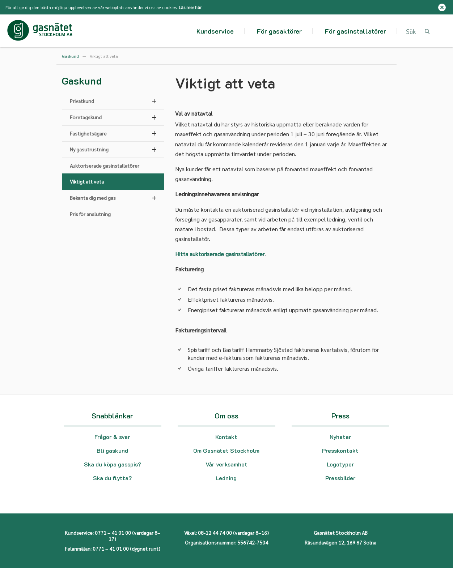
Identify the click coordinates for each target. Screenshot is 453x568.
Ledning (226, 478)
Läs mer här (190, 7)
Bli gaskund (112, 450)
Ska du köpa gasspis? (112, 464)
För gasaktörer (279, 31)
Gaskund (70, 56)
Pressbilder (340, 478)
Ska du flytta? (112, 478)
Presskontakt (340, 450)
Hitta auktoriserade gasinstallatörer (219, 254)
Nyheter (340, 436)
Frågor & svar (112, 436)
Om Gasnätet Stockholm (226, 450)
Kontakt (226, 436)
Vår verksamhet (226, 464)
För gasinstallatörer (355, 31)
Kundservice (215, 31)
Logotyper (340, 464)
